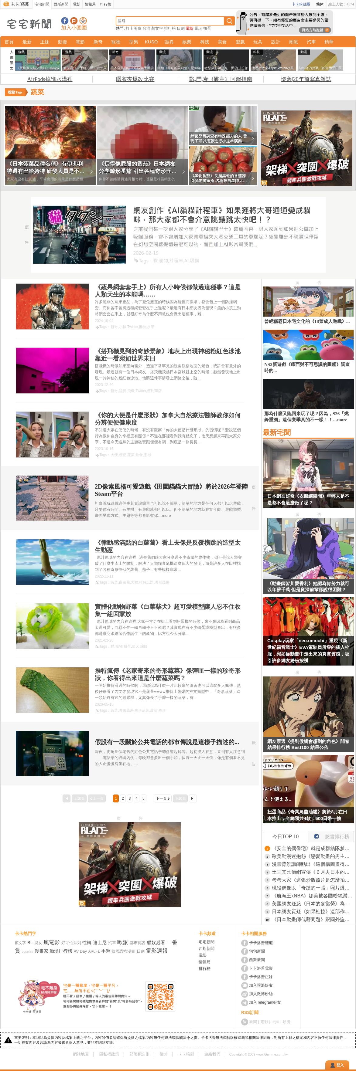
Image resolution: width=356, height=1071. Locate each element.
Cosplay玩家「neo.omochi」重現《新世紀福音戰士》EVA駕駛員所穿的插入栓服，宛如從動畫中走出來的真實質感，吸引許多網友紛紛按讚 (308, 650)
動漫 (62, 41)
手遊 (105, 951)
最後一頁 (193, 798)
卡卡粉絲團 (301, 4)
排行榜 (105, 4)
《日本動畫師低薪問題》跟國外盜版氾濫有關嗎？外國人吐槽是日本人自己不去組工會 (313, 919)
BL (30, 942)
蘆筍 (153, 710)
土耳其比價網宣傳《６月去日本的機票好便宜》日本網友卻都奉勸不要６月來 (313, 872)
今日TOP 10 (285, 836)
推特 (142, 327)
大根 (134, 582)
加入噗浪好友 (74, 21)
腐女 (38, 943)
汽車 (311, 41)
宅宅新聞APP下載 (83, 21)
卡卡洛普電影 (261, 968)
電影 (76, 4)
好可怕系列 (71, 943)
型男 (133, 41)
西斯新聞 (61, 4)
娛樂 (186, 41)
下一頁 (161, 798)
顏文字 (157, 28)
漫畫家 (41, 951)
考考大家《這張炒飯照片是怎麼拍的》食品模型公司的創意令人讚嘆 (313, 880)
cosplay (27, 951)
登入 (340, 1065)
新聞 (253, 1021)
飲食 (139, 455)
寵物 (115, 41)
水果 (150, 327)
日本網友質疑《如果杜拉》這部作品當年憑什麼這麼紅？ (313, 911)
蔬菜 (131, 455)
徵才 (164, 1054)
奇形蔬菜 (142, 710)
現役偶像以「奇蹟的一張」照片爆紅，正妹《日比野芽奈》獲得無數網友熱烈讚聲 (313, 887)
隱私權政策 (109, 1054)
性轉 (86, 942)
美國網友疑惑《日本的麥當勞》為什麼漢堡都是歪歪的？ (313, 903)
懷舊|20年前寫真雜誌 (306, 79)
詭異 (169, 41)
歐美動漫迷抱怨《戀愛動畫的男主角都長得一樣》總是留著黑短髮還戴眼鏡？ (313, 856)
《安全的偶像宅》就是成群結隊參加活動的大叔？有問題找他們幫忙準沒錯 (313, 848)
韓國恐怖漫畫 (123, 951)
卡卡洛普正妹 (261, 976)
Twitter (132, 327)
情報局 (90, 4)
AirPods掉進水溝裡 (50, 79)
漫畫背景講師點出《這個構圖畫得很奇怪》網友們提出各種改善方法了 (313, 864)
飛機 (131, 391)
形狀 (147, 455)
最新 (27, 41)
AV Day (80, 951)
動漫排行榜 (61, 951)
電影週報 (157, 951)
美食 (222, 41)
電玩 (198, 28)
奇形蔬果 (162, 582)
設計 (275, 41)
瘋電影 (51, 942)
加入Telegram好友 (265, 1002)
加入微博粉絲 (261, 993)
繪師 (144, 646)
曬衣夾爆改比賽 (135, 79)
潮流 (293, 41)
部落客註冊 (139, 1054)
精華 (329, 41)
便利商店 (154, 391)
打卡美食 (134, 28)
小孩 (122, 327)
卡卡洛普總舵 (261, 943)
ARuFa (94, 951)
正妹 (44, 41)
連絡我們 (212, 1054)
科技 (204, 41)
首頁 (9, 41)
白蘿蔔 (124, 582)
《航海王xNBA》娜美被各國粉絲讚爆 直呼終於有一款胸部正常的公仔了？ (313, 895)
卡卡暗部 (186, 1054)
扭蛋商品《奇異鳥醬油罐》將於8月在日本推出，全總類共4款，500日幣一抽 (307, 815)
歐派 (122, 942)
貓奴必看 (156, 942)
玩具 (257, 41)
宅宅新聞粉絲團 (65, 21)
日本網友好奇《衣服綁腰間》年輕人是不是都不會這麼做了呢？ (308, 499)
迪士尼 (100, 942)
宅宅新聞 (42, 4)
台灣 (146, 28)
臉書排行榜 (328, 835)
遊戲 (240, 41)
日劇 (181, 28)
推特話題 (146, 582)
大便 (114, 455)
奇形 (162, 710)
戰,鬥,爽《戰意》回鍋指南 (220, 79)
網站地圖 (81, 1054)
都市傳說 (137, 943)
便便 (122, 455)
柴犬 (135, 646)
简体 (319, 4)
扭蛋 (207, 28)
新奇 (98, 41)
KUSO (151, 41)
